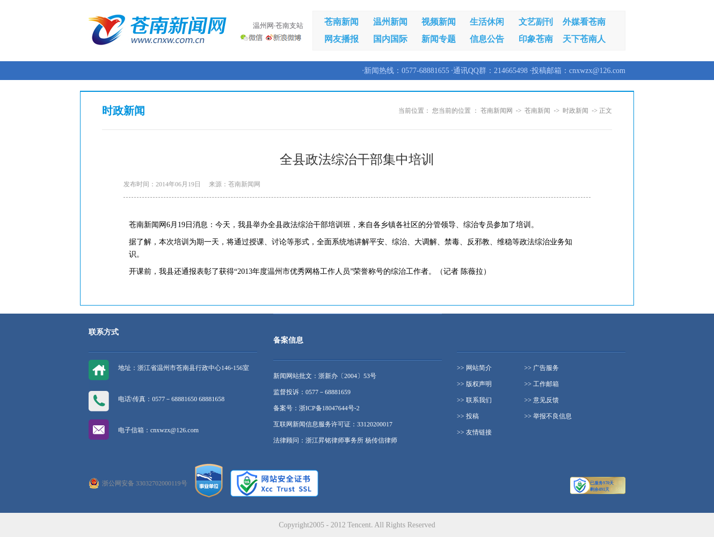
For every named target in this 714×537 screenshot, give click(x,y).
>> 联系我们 (474, 400)
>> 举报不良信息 (548, 416)
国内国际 (390, 38)
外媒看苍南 (584, 21)
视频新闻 (438, 21)
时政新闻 (575, 110)
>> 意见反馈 (541, 400)
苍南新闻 (341, 21)
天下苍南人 (584, 38)
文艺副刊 (536, 21)
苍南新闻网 (496, 110)
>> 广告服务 (541, 368)
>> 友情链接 (474, 432)
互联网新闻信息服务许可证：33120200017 (332, 424)
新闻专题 (438, 38)
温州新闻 (390, 21)
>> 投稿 (468, 416)
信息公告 (487, 38)
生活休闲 (487, 21)
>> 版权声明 (474, 384)
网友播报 (341, 38)
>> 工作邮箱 (541, 384)
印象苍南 (536, 38)
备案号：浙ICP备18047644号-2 (316, 408)
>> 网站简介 (474, 368)
